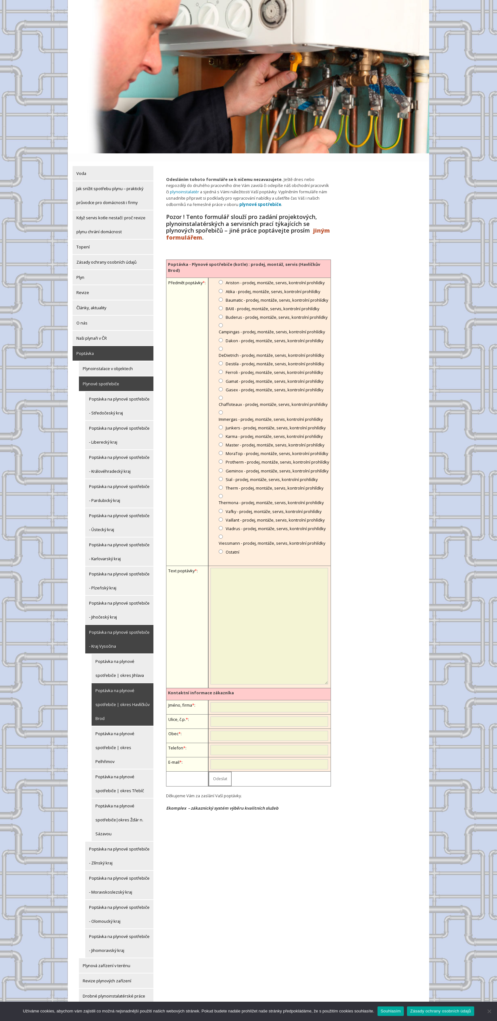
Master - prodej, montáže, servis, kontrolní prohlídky (275, 436)
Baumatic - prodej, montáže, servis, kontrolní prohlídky (277, 291)
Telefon (175, 739)
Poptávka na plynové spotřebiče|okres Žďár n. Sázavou (119, 812)
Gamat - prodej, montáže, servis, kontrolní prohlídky (274, 373)
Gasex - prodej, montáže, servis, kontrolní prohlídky (274, 381)
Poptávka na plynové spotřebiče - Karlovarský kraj (119, 544)
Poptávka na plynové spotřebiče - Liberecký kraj (119, 427)
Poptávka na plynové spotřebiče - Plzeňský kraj (119, 573)
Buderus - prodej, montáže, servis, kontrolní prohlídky (276, 308)
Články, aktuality (91, 300)
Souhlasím (391, 1011)
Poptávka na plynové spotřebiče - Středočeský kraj (119, 398)
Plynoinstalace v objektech (108, 360)
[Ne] (489, 1011)
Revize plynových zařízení (107, 973)
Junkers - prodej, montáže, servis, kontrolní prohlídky (276, 419)
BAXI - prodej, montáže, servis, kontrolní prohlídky (272, 300)
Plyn (80, 269)
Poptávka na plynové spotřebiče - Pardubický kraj (119, 485)
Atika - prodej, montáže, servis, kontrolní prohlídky (273, 283)
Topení (83, 239)
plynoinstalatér (184, 184)
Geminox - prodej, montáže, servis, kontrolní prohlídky (277, 462)
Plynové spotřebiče (101, 376)
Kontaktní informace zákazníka (201, 684)
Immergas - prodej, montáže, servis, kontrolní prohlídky (271, 411)
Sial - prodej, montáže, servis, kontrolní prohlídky (272, 471)
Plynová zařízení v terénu (106, 957)
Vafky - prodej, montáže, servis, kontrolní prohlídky (273, 503)
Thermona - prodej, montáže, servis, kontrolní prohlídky (271, 494)
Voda (81, 165)
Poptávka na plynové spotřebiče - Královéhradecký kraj (119, 456)
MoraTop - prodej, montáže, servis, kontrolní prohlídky (277, 445)
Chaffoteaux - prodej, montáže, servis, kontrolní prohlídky (273, 396)
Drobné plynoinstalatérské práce (114, 988)
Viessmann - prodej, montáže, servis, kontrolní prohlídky (272, 535)
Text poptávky (181, 562)
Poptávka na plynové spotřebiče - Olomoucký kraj (119, 906)
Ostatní (232, 543)
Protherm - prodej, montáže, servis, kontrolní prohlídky (277, 454)
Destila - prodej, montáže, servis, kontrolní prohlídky (275, 355)
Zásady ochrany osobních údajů (106, 254)
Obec (173, 725)
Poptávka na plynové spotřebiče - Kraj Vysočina (119, 631)
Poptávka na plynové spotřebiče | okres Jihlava (119, 660)
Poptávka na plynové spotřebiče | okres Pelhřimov (114, 739)
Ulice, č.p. (177, 711)
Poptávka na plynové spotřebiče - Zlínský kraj (119, 848)
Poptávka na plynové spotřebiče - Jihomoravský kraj (119, 935)
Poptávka (85, 345)
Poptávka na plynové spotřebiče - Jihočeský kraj (119, 602)
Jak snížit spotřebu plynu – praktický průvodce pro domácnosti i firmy (109, 187)
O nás (81, 315)
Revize (82, 284)
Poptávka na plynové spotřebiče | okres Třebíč (119, 776)
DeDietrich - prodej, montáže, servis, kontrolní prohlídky (271, 347)
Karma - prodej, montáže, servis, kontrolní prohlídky (274, 428)
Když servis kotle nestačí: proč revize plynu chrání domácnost (110, 217)
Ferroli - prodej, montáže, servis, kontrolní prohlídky (274, 364)
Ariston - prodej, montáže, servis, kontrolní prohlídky (275, 274)
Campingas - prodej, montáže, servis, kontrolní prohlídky (272, 323)
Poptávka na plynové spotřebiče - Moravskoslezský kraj (119, 877)
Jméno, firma (180, 697)
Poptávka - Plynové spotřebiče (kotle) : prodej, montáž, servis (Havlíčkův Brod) (244, 259)
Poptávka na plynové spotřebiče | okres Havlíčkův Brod (122, 696)
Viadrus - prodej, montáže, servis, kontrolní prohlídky (276, 520)
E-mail (173, 754)
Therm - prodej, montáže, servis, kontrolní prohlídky (274, 479)
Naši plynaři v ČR (91, 330)
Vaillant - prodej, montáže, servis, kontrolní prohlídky (275, 511)
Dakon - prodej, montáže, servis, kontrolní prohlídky (274, 332)
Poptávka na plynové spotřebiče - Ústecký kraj (119, 514)
